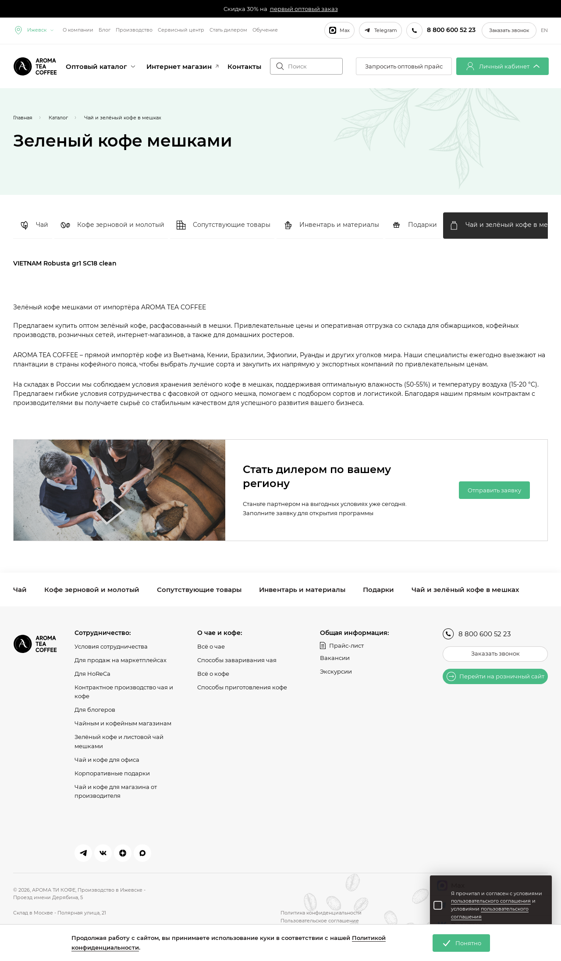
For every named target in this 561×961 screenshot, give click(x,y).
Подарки (378, 589)
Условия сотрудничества (111, 646)
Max (339, 30)
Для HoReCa (92, 673)
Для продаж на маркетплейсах (121, 659)
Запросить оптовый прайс (404, 66)
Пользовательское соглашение (319, 921)
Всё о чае (211, 646)
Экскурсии (336, 671)
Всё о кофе (213, 673)
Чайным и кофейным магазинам (123, 723)
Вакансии (335, 657)
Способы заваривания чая (237, 659)
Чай (20, 589)
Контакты (244, 66)
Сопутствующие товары (199, 589)
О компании (78, 30)
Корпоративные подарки (112, 772)
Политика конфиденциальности (321, 913)
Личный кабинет (502, 66)
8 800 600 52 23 (477, 633)
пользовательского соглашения (491, 901)
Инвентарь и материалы (302, 589)
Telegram (380, 30)
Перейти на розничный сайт (495, 676)
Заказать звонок (509, 30)
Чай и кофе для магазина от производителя (116, 791)
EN (544, 30)
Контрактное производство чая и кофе (124, 691)
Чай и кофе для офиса (107, 759)
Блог (104, 30)
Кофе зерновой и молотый (91, 589)
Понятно (461, 943)
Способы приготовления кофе (242, 686)
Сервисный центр (181, 30)
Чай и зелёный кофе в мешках (465, 589)
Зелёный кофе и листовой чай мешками (119, 741)
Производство (134, 30)
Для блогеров (95, 709)
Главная (22, 118)
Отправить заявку (494, 490)
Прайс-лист (342, 645)
